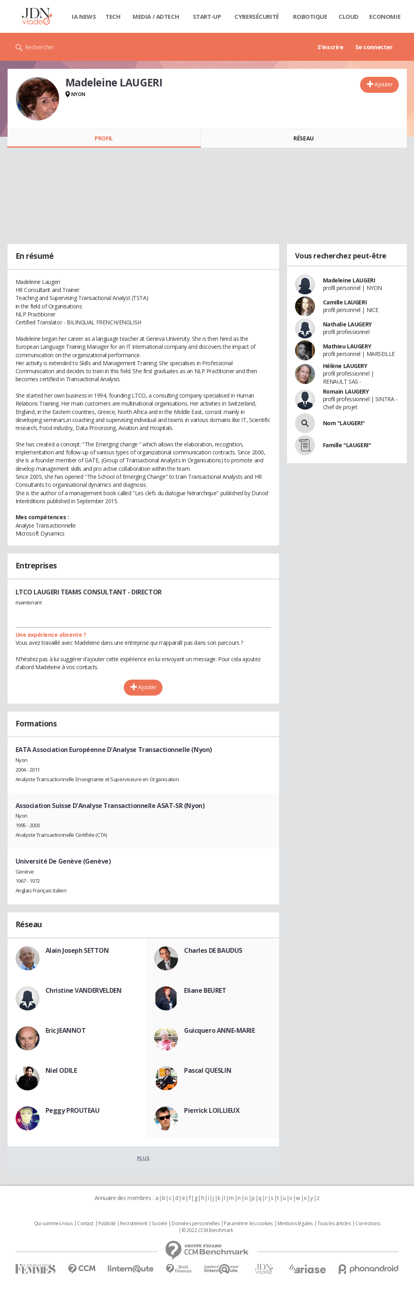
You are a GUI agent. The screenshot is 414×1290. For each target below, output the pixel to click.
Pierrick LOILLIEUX (212, 1110)
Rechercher (40, 47)
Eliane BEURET (205, 990)
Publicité (107, 1223)
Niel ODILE (61, 1070)
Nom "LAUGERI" (344, 423)
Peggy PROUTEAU (73, 1110)
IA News (84, 16)
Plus (143, 1158)
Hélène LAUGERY (345, 366)
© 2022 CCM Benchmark (207, 1230)
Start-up (207, 16)
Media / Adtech (156, 16)
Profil (104, 138)
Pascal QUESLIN (207, 1070)
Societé (159, 1223)
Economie (384, 16)
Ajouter (383, 84)
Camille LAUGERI (345, 302)
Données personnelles (196, 1223)
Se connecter (374, 47)
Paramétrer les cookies (248, 1223)
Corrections (367, 1223)
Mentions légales (295, 1223)
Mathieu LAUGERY (347, 346)
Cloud (349, 16)
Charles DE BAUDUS (213, 950)
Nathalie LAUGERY (347, 324)
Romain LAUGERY (346, 391)
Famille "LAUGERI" (347, 445)
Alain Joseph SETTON (77, 950)
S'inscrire (330, 47)
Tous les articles (334, 1223)
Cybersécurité (256, 16)
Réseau (303, 138)
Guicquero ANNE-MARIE (219, 1030)
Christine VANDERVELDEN (84, 990)
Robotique (310, 16)
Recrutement (133, 1223)
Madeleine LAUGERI (349, 280)
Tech (112, 16)
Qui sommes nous (53, 1223)
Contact (85, 1223)
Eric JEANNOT (66, 1030)
